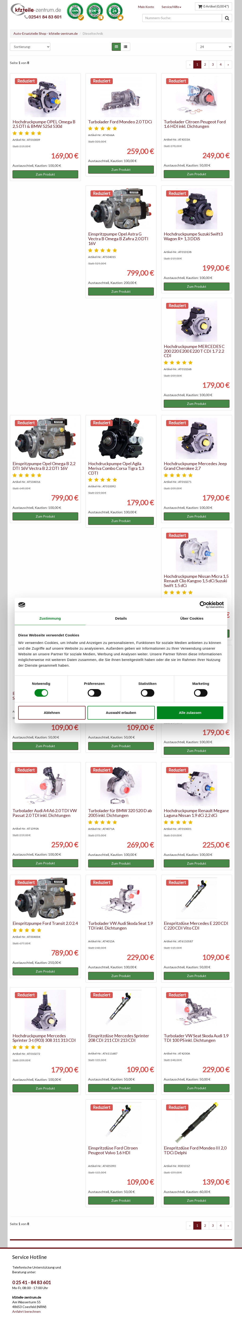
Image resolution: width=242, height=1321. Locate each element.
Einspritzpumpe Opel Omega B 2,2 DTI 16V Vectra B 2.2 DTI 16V (44, 466)
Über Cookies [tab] (191, 618)
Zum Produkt (45, 174)
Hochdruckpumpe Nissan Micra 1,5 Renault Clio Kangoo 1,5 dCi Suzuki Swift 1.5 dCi (196, 581)
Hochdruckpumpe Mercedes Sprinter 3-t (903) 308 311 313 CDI (44, 1038)
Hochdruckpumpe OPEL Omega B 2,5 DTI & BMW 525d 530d (44, 124)
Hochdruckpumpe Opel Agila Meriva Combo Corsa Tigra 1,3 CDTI (116, 468)
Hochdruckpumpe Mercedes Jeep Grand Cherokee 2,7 (195, 466)
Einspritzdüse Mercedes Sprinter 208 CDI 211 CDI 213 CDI (118, 1038)
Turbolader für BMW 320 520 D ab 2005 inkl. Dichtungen (120, 813)
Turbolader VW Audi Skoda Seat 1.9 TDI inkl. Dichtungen (120, 926)
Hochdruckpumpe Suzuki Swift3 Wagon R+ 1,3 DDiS (193, 236)
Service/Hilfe (171, 7)
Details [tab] (121, 618)
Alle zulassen (190, 713)
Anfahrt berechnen (26, 1311)
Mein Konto (146, 7)
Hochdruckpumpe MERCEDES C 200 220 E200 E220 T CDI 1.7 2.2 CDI (194, 351)
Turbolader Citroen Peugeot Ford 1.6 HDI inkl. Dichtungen (195, 124)
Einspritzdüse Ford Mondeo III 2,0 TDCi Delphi (195, 1150)
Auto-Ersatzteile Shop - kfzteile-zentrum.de (45, 33)
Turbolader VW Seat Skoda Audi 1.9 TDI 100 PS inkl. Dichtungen (196, 1038)
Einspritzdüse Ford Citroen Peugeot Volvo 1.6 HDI (113, 1150)
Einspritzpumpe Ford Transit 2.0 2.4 (45, 923)
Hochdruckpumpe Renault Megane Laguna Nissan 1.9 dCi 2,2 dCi (196, 813)
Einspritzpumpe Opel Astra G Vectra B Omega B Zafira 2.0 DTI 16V (118, 238)
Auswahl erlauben (121, 713)
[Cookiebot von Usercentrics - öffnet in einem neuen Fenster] (203, 604)
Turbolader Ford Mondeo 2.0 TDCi (120, 121)
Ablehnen (52, 713)
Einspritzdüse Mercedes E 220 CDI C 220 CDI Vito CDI (196, 926)
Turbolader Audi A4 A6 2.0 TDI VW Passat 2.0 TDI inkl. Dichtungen (45, 813)
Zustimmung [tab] (50, 618)
